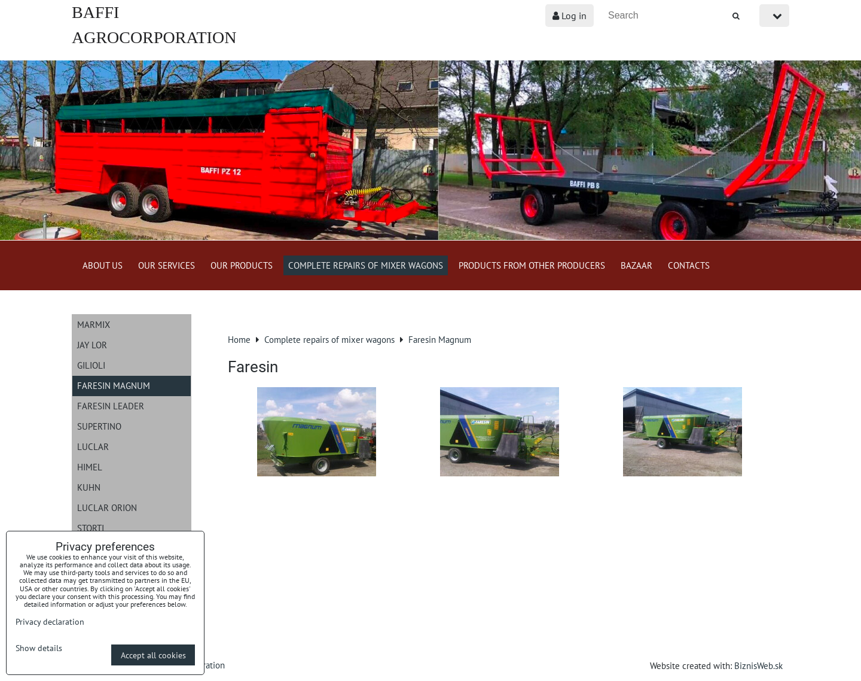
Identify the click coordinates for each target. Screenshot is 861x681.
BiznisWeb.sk (758, 665)
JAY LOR (92, 345)
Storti (90, 528)
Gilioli (91, 365)
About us (103, 265)
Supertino (99, 426)
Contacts (689, 265)
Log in (569, 16)
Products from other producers (532, 265)
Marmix (93, 324)
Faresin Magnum (113, 385)
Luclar (93, 446)
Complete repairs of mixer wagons (365, 265)
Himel (89, 467)
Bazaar (636, 265)
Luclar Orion (107, 507)
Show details (39, 648)
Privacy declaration (50, 621)
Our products (241, 265)
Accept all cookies (153, 655)
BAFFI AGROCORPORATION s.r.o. (154, 37)
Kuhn (88, 487)
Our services (166, 265)
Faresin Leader (110, 406)
